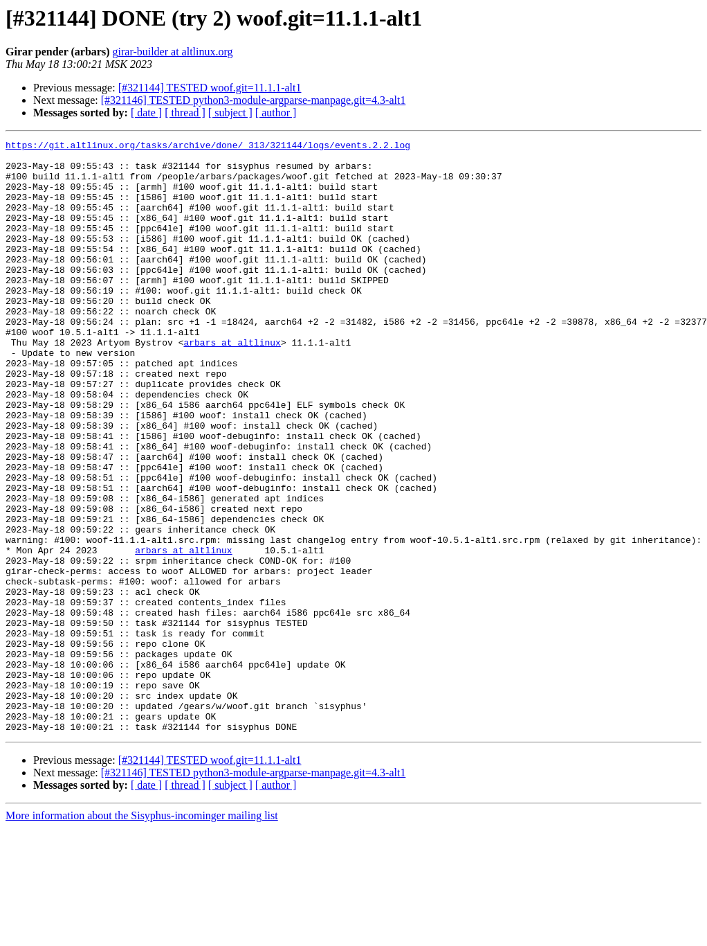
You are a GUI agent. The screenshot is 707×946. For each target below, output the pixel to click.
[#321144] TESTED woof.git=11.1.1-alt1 (210, 87)
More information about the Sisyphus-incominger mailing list (142, 934)
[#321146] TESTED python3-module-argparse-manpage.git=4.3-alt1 (253, 100)
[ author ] (276, 112)
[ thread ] (185, 112)
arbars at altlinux (231, 383)
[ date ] (146, 112)
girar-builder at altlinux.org (173, 51)
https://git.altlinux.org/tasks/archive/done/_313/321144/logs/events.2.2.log (208, 147)
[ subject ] (230, 112)
